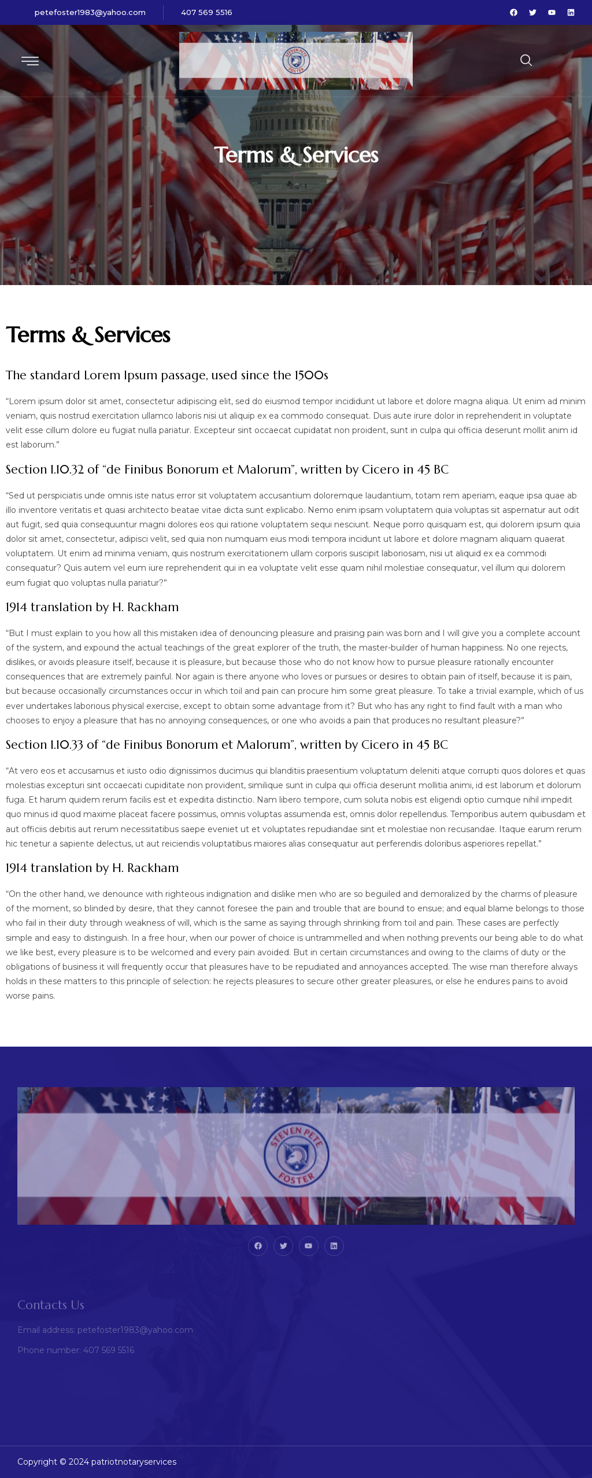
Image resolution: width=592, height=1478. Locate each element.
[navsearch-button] (497, 61)
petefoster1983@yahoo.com (90, 12)
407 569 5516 (206, 12)
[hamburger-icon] (30, 62)
